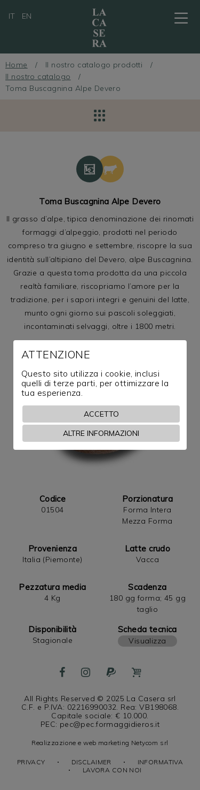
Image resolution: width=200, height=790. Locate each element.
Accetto (101, 414)
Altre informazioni (101, 433)
